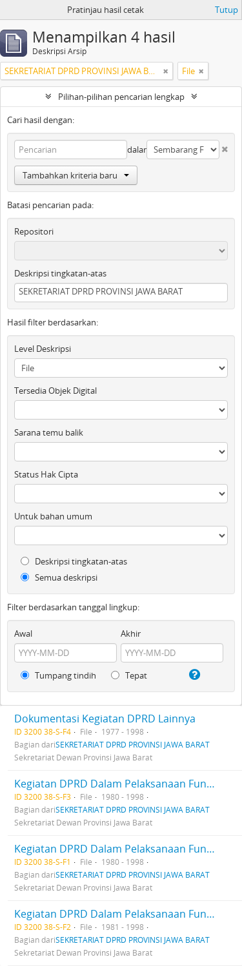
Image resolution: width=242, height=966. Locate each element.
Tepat (129, 675)
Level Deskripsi (42, 348)
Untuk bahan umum (53, 516)
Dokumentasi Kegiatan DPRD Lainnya (105, 718)
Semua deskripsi (59, 577)
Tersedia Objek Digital (55, 390)
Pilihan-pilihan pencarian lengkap (121, 96)
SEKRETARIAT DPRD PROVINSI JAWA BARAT (132, 744)
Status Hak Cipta (46, 474)
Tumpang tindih (58, 675)
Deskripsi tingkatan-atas (60, 273)
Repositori (34, 231)
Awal (23, 633)
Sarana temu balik (48, 432)
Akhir (131, 633)
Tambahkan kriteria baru (76, 175)
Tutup (226, 9)
